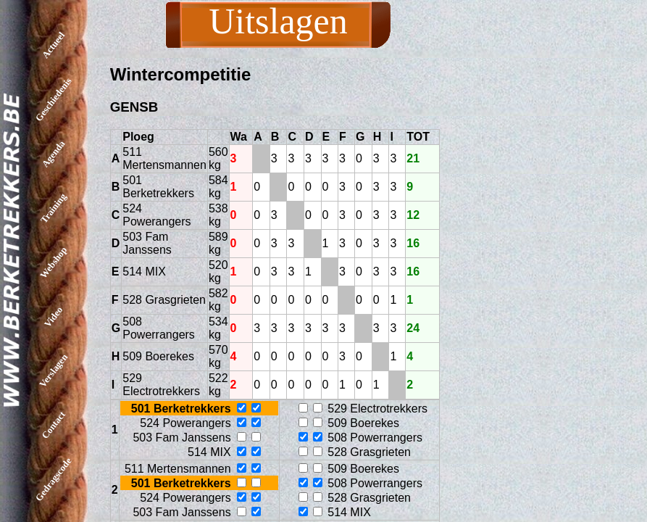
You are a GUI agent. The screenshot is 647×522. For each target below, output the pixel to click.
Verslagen (53, 370)
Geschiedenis (53, 99)
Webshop (53, 262)
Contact (53, 425)
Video (53, 316)
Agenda (53, 154)
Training (53, 208)
